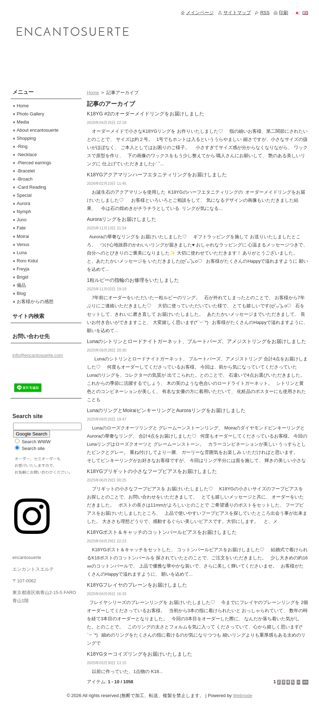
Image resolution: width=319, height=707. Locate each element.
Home (93, 92)
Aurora (23, 203)
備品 (21, 285)
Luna (22, 252)
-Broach (25, 179)
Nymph (24, 211)
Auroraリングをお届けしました (121, 219)
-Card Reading (31, 187)
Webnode (242, 695)
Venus (23, 244)
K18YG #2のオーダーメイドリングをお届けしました (145, 113)
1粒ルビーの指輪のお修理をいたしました (133, 280)
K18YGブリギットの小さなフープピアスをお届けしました (152, 471)
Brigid (22, 277)
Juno (22, 219)
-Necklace (27, 154)
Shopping (26, 138)
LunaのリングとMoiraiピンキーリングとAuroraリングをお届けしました (166, 410)
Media (23, 122)
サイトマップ (237, 12)
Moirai (23, 236)
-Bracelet (26, 170)
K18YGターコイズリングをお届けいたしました (139, 654)
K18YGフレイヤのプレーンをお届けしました (137, 585)
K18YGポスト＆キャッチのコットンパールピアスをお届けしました (162, 532)
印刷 (283, 12)
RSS (264, 12)
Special (24, 195)
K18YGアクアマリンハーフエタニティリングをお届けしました (157, 174)
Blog (21, 293)
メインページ (200, 12)
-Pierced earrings (34, 162)
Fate (21, 227)
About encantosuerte (37, 130)
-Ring (22, 146)
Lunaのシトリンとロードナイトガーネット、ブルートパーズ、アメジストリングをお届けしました (196, 341)
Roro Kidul (27, 260)
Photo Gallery (30, 113)
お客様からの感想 (35, 301)
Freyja (23, 269)
